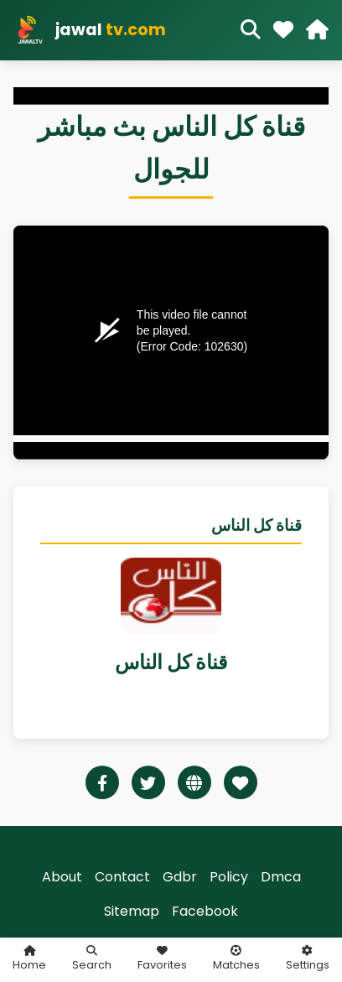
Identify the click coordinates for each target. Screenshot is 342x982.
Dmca (281, 876)
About (62, 876)
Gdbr (180, 876)
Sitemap (131, 911)
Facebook (205, 911)
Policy (229, 876)
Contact (122, 876)
